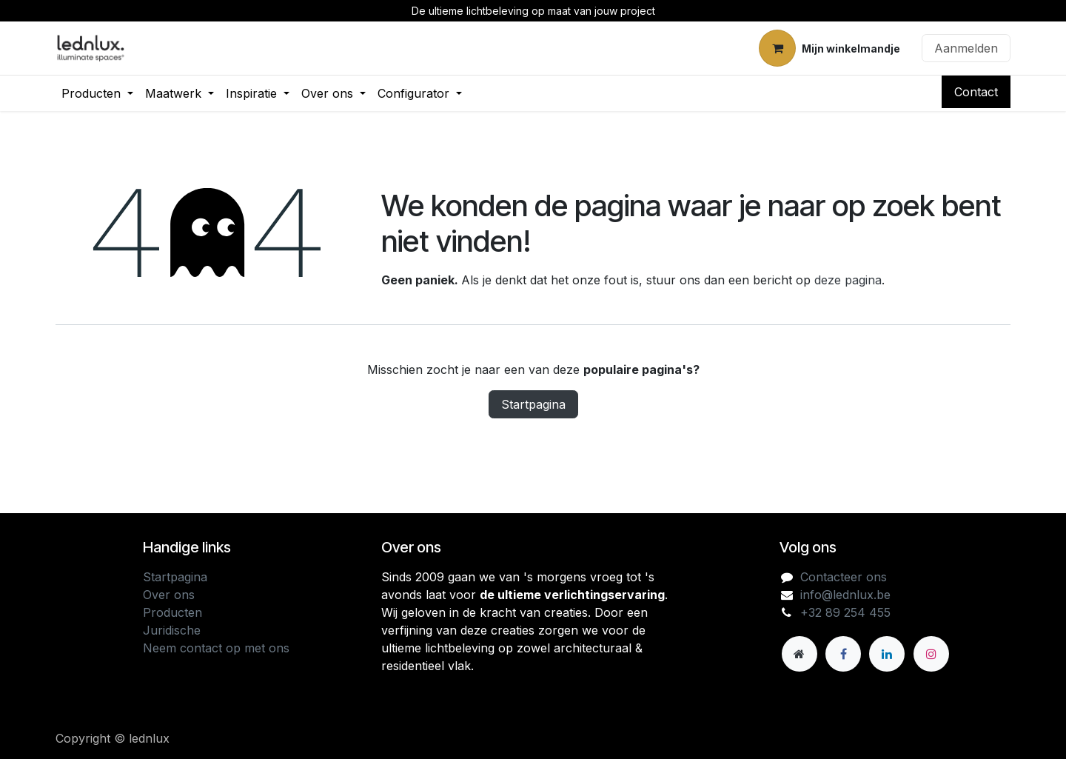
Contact (976, 91)
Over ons (169, 594)
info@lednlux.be (845, 594)
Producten (172, 612)
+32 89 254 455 (845, 612)
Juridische (172, 630)
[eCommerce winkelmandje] (829, 48)
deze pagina (848, 279)
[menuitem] (97, 93)
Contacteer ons (843, 576)
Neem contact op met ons (216, 648)
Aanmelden (966, 48)
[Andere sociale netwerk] (799, 654)
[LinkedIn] (887, 654)
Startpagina (533, 404)
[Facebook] (843, 654)
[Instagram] (931, 654)
